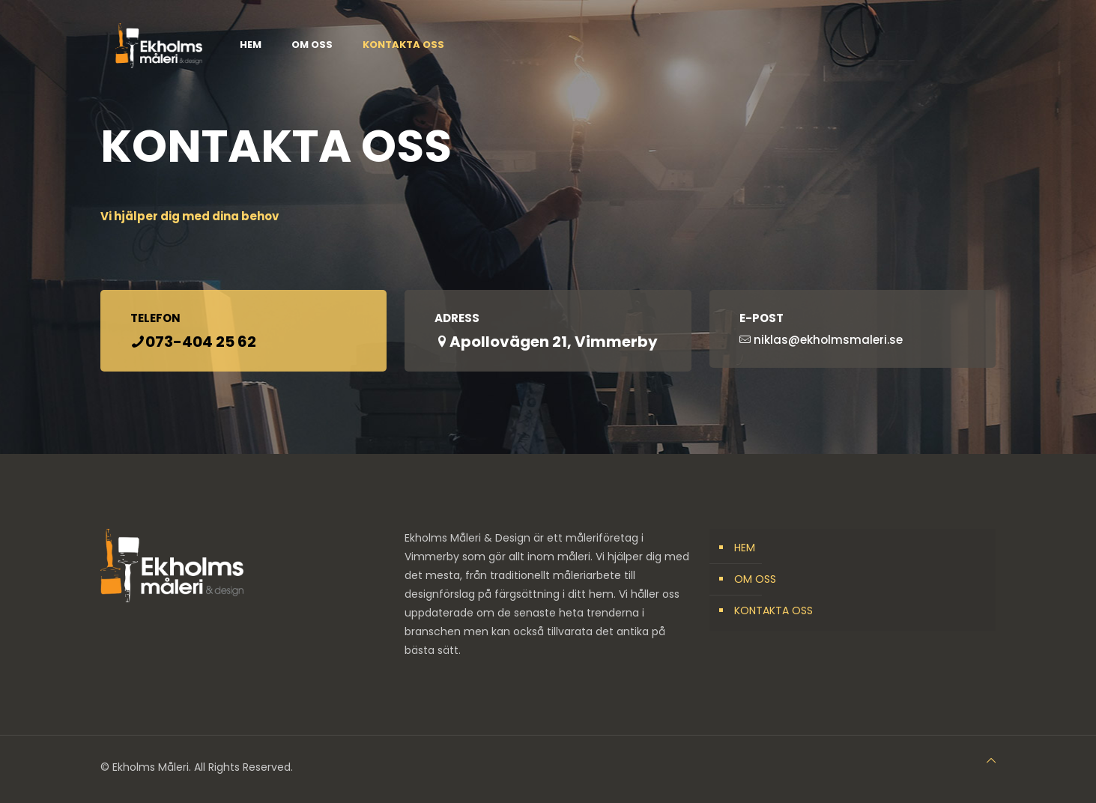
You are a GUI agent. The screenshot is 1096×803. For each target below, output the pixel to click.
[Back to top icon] (991, 760)
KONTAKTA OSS (773, 610)
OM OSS (755, 579)
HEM (744, 547)
